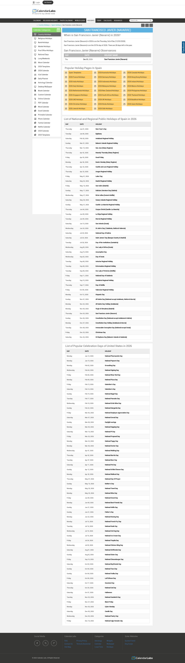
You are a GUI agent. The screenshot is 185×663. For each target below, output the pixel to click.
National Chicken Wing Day (114, 545)
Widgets (110, 641)
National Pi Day (110, 432)
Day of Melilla (100, 285)
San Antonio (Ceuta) (102, 224)
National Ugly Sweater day (114, 621)
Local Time (99, 647)
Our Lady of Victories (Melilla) (105, 271)
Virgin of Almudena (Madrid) (105, 309)
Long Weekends (44, 58)
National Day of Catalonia (104, 276)
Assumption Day (101, 252)
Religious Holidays (45, 38)
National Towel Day (111, 488)
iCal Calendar (43, 75)
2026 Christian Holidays (78, 104)
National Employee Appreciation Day (117, 413)
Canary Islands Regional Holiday (106, 200)
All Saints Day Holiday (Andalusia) (107, 304)
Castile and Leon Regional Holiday (107, 167)
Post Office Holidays (45, 50)
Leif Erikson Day (110, 578)
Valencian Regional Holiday (105, 290)
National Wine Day (111, 493)
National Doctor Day (111, 446)
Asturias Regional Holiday (104, 261)
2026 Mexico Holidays (135, 86)
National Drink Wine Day (113, 403)
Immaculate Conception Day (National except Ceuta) (113, 328)
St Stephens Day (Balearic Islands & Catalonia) (111, 337)
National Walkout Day (112, 474)
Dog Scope (129, 644)
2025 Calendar (43, 131)
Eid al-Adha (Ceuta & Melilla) (105, 195)
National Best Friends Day (113, 503)
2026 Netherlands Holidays (79, 91)
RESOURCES (118, 20)
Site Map (67, 647)
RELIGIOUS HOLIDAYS (50, 20)
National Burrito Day (111, 455)
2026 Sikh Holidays (105, 108)
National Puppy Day (111, 441)
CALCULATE (108, 20)
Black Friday (109, 602)
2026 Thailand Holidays (136, 95)
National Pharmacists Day (113, 356)
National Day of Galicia (103, 233)
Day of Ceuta (100, 257)
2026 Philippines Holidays (137, 91)
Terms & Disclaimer (83, 644)
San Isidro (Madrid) (102, 186)
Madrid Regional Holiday (104, 181)
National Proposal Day (112, 436)
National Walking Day (112, 450)
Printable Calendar (45, 115)
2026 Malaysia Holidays (107, 86)
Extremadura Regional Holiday (106, 266)
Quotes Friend (130, 641)
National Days (43, 54)
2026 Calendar (43, 71)
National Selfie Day (111, 507)
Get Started (47, 2)
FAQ (66, 641)
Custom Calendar (44, 95)
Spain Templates (75, 73)
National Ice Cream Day (113, 536)
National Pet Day (110, 465)
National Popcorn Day (112, 361)
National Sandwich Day (112, 597)
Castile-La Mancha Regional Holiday (108, 205)
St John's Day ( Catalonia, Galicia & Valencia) (111, 228)
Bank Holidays (43, 42)
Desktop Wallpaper (45, 87)
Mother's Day (109, 484)
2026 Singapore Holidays (78, 95)
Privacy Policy (81, 641)
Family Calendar (44, 123)
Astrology (98, 641)
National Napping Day (112, 427)
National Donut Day (111, 498)
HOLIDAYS (90, 20)
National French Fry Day (113, 521)
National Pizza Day (111, 380)
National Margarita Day (112, 408)
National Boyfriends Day (113, 564)
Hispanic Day (100, 294)
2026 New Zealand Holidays (108, 91)
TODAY (99, 20)
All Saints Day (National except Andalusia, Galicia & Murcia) (115, 299)
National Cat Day (110, 588)
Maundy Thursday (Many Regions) (107, 153)
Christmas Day (101, 332)
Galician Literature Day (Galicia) (106, 190)
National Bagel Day (111, 394)
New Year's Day (101, 129)
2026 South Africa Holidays (108, 95)
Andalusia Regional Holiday (105, 138)
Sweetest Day (109, 583)
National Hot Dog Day (112, 531)
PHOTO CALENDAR (66, 20)
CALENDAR (37, 20)
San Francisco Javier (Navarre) (115, 59)
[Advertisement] (46, 176)
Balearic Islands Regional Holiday (107, 143)
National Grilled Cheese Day (114, 469)
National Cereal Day (111, 417)
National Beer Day (111, 460)
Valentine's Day (110, 389)
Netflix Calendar (44, 127)
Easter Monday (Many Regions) (106, 162)
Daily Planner (43, 79)
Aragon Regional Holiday (104, 171)
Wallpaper (110, 644)
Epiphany (99, 134)
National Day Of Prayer (112, 479)
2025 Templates (44, 135)
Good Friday (100, 157)
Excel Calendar (43, 111)
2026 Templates (44, 67)
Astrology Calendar (45, 83)
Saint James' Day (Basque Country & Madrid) (111, 238)
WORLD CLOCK (80, 20)
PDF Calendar (43, 103)
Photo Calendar (44, 119)
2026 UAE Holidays (76, 99)
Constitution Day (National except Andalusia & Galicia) (114, 318)
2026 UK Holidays (104, 99)
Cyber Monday (110, 607)
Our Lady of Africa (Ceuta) (104, 247)
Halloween (108, 592)
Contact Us (68, 644)
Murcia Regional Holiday (104, 219)
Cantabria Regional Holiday (105, 280)
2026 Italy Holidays (76, 86)
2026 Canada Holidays (135, 73)
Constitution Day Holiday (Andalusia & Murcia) (111, 323)
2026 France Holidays (77, 77)
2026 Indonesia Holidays (107, 82)
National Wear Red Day (112, 375)
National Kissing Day (112, 517)
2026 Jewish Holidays (77, 108)
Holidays (110, 647)
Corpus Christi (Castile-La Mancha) (107, 209)
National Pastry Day (111, 616)
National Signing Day (112, 370)
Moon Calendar (43, 62)
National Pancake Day (112, 398)
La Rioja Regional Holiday (104, 214)
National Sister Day (111, 555)
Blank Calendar (43, 91)
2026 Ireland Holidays (135, 82)
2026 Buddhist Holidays (136, 99)
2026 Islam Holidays (135, 104)
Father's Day (109, 512)
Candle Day (109, 611)
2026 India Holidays (76, 82)
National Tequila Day (112, 540)
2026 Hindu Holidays (106, 104)
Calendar (98, 644)
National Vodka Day (111, 573)
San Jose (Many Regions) (104, 148)
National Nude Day (111, 526)
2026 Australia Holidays (107, 73)
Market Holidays (44, 46)
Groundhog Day (110, 365)
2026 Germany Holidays (107, 77)
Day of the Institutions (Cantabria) (107, 242)
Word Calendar (43, 107)
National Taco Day (111, 569)
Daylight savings (110, 422)
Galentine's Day (110, 384)
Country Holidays (43, 25)
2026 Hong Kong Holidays (137, 77)
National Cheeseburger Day (114, 559)
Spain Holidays (56, 25)
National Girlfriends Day (113, 550)
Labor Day (99, 176)
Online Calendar (44, 99)
